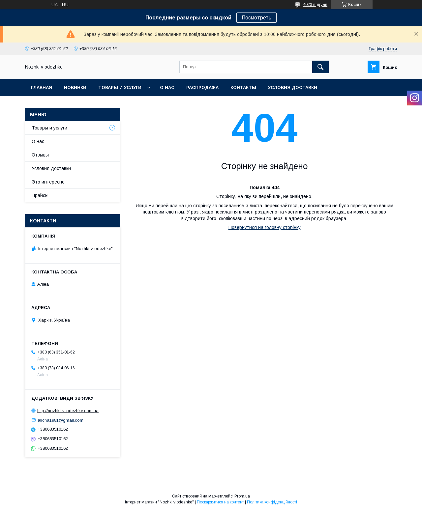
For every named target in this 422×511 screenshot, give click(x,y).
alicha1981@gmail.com (60, 419)
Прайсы (40, 195)
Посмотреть (256, 17)
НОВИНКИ (75, 87)
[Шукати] (320, 67)
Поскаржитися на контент (220, 502)
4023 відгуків (315, 4)
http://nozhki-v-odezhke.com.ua (68, 410)
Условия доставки (292, 87)
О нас (167, 87)
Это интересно (48, 182)
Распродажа (202, 87)
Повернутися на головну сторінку (264, 227)
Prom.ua (242, 496)
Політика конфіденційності (272, 502)
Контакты (243, 87)
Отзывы (40, 154)
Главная (41, 87)
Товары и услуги (119, 87)
